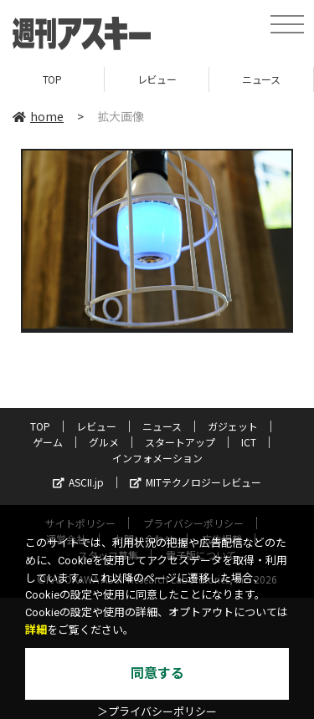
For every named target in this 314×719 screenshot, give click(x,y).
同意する (157, 673)
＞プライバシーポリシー (157, 712)
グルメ (104, 442)
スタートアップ (180, 442)
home (38, 116)
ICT (248, 442)
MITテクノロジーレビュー (195, 482)
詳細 (36, 630)
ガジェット (233, 426)
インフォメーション (157, 458)
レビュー (156, 79)
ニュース (261, 79)
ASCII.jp (78, 482)
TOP (52, 79)
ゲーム (48, 442)
